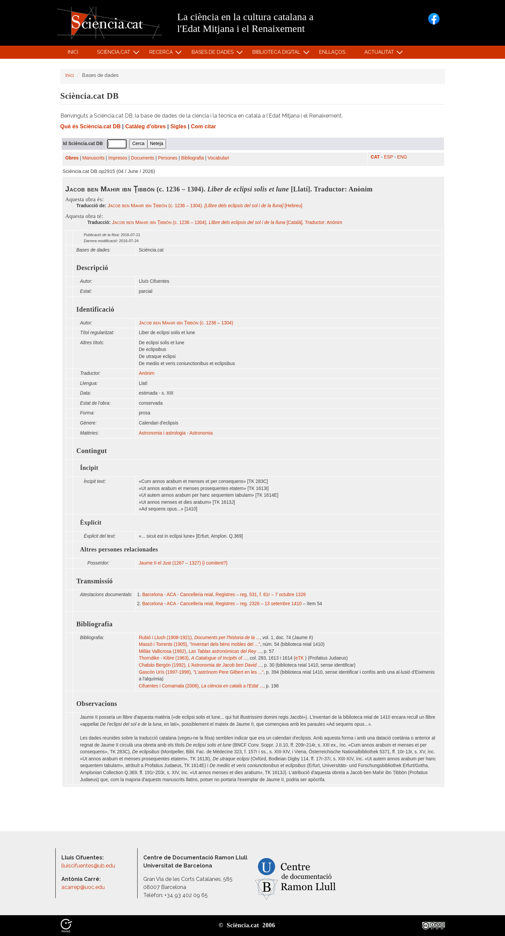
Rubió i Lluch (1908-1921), (199, 637)
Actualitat (380, 53)
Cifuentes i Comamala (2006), (201, 685)
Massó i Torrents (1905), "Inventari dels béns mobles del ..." (199, 644)
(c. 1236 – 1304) (186, 322)
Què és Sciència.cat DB (90, 126)
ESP (388, 157)
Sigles (178, 126)
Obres (72, 158)
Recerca (162, 53)
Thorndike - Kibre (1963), (193, 658)
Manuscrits (93, 158)
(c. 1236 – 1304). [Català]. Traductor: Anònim (227, 222)
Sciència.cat (115, 53)
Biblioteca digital (277, 53)
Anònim (146, 373)
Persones (168, 158)
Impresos (117, 158)
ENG (402, 157)
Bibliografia (192, 158)
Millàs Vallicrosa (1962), (200, 651)
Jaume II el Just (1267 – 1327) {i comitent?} (183, 563)
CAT (375, 157)
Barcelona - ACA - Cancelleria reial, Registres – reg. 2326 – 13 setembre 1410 (222, 603)
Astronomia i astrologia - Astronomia (176, 433)
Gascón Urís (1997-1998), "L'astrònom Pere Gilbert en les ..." (201, 672)
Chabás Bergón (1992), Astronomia (200, 665)
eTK (300, 658)
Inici (73, 52)
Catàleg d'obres (145, 126)
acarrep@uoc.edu (83, 887)
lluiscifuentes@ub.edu (88, 865)
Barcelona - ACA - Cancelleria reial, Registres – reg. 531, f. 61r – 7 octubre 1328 (224, 594)
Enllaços (332, 52)
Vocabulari (218, 158)
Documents (142, 158)
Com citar (203, 126)
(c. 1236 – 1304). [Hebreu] (204, 205)
